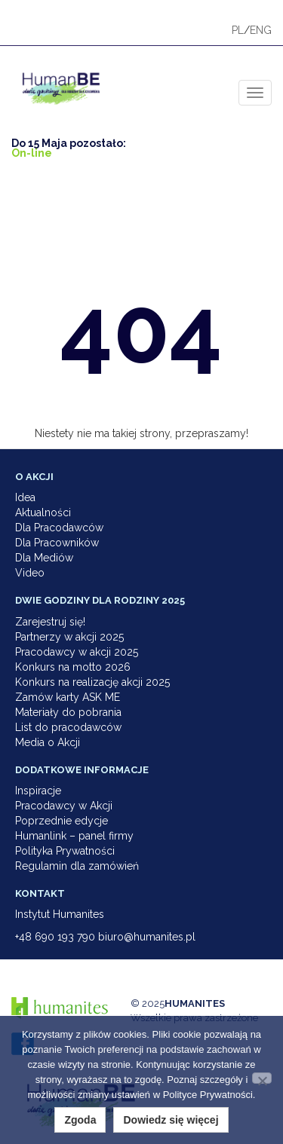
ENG (261, 30)
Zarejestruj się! (50, 622)
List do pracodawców (68, 727)
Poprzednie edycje (61, 821)
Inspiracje (38, 791)
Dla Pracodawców (59, 528)
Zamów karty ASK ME (67, 697)
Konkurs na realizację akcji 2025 (92, 682)
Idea (25, 497)
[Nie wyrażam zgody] (262, 1078)
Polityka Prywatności (65, 851)
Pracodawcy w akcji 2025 (76, 652)
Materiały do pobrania (68, 712)
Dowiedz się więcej (170, 1120)
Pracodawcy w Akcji (63, 806)
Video (30, 573)
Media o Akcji (47, 742)
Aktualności (43, 512)
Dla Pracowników (57, 543)
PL (238, 30)
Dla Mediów (44, 558)
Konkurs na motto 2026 (73, 667)
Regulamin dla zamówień (77, 866)
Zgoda (80, 1120)
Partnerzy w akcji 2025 (69, 637)
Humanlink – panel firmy (74, 836)
